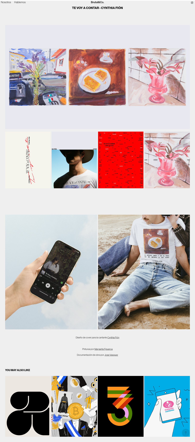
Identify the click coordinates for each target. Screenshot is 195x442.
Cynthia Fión (113, 337)
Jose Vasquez (111, 355)
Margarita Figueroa (103, 349)
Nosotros (6, 2)
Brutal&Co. (97, 2)
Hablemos (20, 2)
